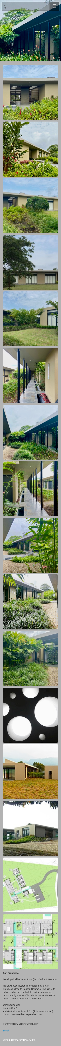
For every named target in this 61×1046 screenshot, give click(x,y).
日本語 (6, 1030)
